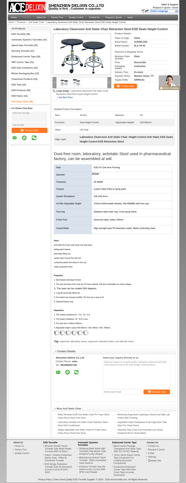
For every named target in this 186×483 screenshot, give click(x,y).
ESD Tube (16, 84)
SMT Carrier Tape (20, 62)
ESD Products (18, 90)
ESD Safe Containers (22, 68)
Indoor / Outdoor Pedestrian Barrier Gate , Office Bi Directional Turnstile (58, 458)
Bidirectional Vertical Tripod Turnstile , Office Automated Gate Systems (92, 460)
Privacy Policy (45, 479)
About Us (41, 17)
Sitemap (152, 457)
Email (175, 7)
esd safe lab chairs (125, 341)
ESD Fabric (17, 96)
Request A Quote (161, 7)
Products (26, 17)
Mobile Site (154, 460)
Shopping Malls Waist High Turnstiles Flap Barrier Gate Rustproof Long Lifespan (92, 451)
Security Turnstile (20, 51)
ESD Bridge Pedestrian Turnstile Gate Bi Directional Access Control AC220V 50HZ (58, 468)
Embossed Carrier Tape (23, 56)
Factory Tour (57, 17)
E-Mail (151, 453)
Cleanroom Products (22, 79)
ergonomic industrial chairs (101, 341)
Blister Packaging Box (23, 73)
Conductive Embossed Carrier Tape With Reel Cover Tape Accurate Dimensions (125, 471)
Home (14, 17)
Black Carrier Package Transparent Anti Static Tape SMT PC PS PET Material (127, 449)
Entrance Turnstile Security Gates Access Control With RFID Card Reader (92, 469)
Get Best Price (66, 97)
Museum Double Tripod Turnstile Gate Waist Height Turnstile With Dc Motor (58, 449)
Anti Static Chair (36, 22)
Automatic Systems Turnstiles (27, 39)
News (130, 17)
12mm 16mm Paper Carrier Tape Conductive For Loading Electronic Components (127, 459)
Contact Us (94, 17)
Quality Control (76, 17)
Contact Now (29, 130)
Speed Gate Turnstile (22, 45)
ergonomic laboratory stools (73, 341)
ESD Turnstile (18, 34)
